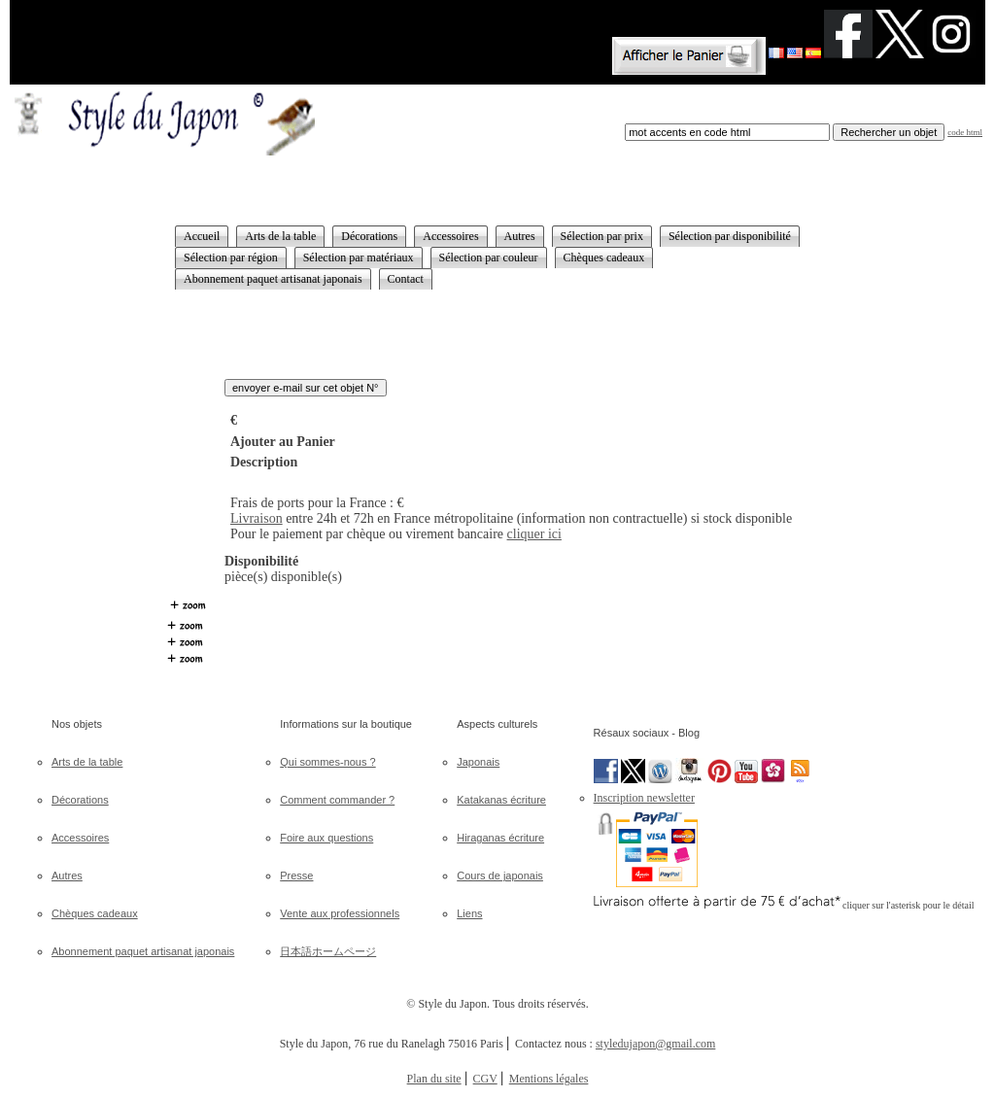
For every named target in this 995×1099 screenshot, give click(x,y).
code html (964, 132)
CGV (485, 1078)
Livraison (256, 518)
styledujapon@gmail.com (655, 1043)
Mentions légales (549, 1078)
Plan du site (434, 1078)
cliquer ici (534, 534)
